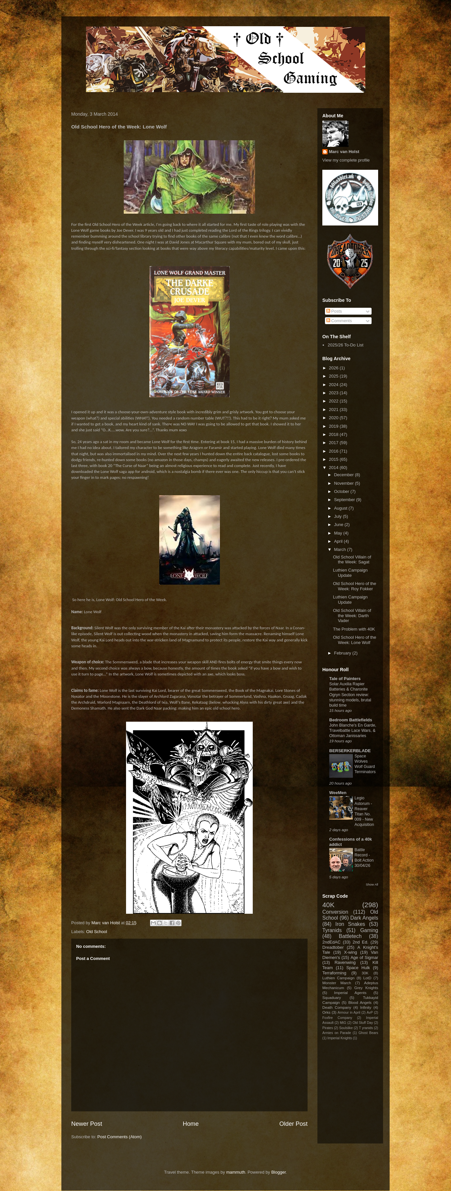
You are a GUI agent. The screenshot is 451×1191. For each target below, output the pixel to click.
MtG (343, 1023)
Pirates (327, 1028)
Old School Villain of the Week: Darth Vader (352, 615)
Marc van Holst (344, 151)
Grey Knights (366, 988)
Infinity (365, 1007)
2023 (334, 392)
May (338, 533)
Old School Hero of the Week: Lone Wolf (354, 640)
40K (328, 904)
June (339, 524)
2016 (334, 451)
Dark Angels (364, 918)
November (344, 483)
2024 (334, 384)
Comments (339, 320)
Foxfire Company (337, 1018)
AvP (370, 1012)
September (345, 499)
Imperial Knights (340, 1038)
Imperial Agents (350, 992)
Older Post (293, 1124)
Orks (326, 1012)
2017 (334, 442)
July (338, 516)
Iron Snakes (350, 924)
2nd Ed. (360, 942)
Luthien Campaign (338, 978)
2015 (334, 459)
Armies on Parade (336, 1033)
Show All (372, 884)
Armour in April (348, 1012)
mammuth (235, 1172)
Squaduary (331, 997)
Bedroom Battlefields (350, 719)
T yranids (366, 1028)
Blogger (278, 1172)
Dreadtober (333, 947)
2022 (334, 401)
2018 (334, 434)
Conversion (335, 912)
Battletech (350, 936)
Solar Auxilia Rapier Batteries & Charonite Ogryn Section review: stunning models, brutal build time (350, 694)
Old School (96, 931)
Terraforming (334, 972)
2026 (334, 367)
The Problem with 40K (354, 629)
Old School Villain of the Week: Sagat (352, 560)
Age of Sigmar (364, 957)
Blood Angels (360, 1002)
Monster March (336, 983)
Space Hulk (358, 967)
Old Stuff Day (363, 1023)
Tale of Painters (345, 678)
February (343, 653)
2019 (334, 426)
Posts (334, 311)
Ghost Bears (368, 1033)
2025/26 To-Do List (345, 344)
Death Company (336, 1007)
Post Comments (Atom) (119, 1136)
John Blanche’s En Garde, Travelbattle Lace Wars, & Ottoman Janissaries (352, 730)
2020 (334, 417)
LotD (367, 978)
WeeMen (338, 792)
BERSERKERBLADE (350, 750)
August (341, 508)
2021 (334, 409)
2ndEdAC (331, 942)
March (340, 549)
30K (365, 973)
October (342, 491)
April (339, 541)
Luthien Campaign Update (350, 573)
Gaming (369, 930)
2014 (334, 467)
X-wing (350, 952)
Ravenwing (344, 962)
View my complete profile (346, 160)
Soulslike (346, 1028)
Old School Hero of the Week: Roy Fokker (354, 586)
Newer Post (86, 1124)
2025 (334, 376)
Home (191, 1124)
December (344, 474)
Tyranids (332, 930)
